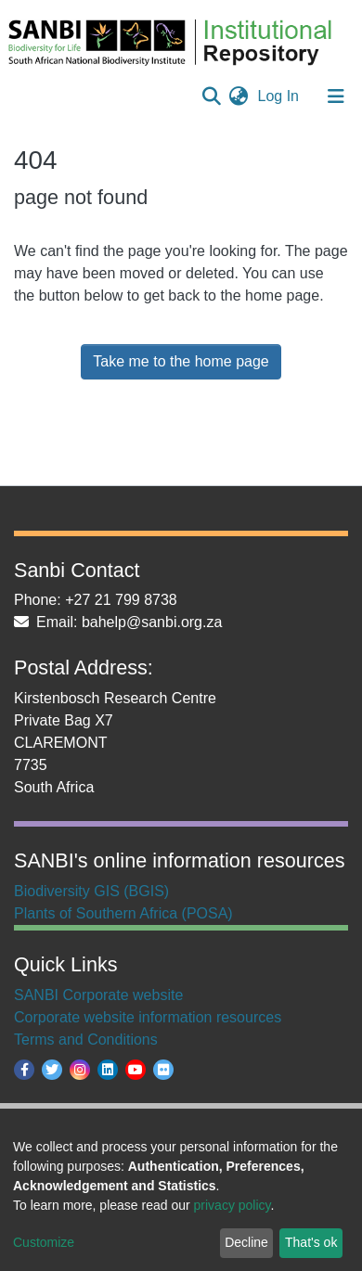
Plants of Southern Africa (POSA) (123, 913)
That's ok (311, 1242)
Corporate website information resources (147, 1017)
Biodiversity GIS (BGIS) (91, 891)
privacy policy (232, 1205)
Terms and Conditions (86, 1039)
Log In (280, 96)
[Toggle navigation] (336, 96)
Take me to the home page (180, 361)
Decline (246, 1242)
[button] (239, 96)
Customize (43, 1242)
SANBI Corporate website (98, 995)
